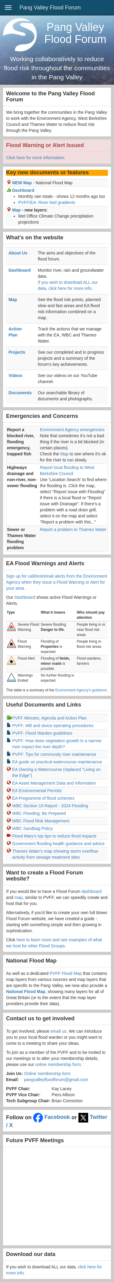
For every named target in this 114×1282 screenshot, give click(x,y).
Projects (17, 352)
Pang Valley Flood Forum (50, 8)
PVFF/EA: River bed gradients (46, 202)
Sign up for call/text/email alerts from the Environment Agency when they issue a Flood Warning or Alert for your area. (56, 582)
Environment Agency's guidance (81, 690)
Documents (20, 392)
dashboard (91, 891)
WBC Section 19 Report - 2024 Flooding (50, 805)
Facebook (51, 1117)
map (18, 897)
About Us (18, 253)
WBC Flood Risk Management (40, 820)
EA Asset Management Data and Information (54, 783)
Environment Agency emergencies (72, 429)
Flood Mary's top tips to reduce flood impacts (54, 836)
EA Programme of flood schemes (43, 798)
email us (58, 1031)
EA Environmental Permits (37, 790)
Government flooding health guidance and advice (58, 843)
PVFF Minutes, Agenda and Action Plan (49, 718)
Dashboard (23, 190)
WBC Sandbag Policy (32, 828)
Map (16, 210)
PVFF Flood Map (66, 973)
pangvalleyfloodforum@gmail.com (56, 1079)
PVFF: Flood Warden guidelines (42, 733)
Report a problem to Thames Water (73, 529)
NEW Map (22, 182)
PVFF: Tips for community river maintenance (54, 754)
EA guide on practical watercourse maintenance (57, 761)
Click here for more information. (35, 157)
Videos (15, 375)
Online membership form (47, 1073)
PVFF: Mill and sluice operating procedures (53, 725)
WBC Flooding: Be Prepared (39, 813)
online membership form (58, 1064)
